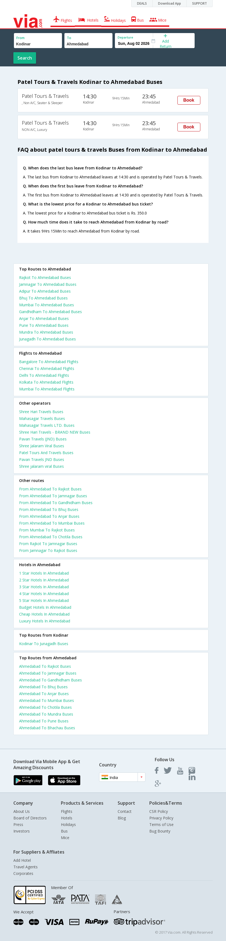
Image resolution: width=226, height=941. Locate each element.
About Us (21, 811)
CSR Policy (158, 811)
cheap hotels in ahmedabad (44, 614)
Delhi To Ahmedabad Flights (44, 375)
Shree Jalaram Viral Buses (41, 445)
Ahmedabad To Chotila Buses (45, 707)
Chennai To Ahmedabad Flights (46, 368)
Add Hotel (22, 860)
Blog (122, 818)
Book (188, 100)
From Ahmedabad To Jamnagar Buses (53, 495)
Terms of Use (161, 824)
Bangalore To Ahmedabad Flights (48, 361)
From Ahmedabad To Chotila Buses (50, 536)
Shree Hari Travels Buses (41, 411)
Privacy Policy (161, 818)
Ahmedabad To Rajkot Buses (45, 666)
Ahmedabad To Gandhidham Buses (50, 680)
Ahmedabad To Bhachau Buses (47, 727)
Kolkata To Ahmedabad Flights (46, 382)
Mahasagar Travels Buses (42, 418)
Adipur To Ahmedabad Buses (45, 291)
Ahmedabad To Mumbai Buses (46, 700)
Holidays (68, 824)
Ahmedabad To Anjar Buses (44, 693)
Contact (125, 811)
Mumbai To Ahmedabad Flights (47, 389)
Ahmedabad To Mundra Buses (46, 714)
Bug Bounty (159, 831)
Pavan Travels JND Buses (41, 459)
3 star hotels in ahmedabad (44, 586)
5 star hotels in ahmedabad (44, 600)
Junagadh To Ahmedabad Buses (47, 339)
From (20, 38)
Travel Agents (25, 866)
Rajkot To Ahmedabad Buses (45, 277)
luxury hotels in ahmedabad (44, 621)
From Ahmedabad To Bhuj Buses (48, 509)
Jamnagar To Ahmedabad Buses (47, 284)
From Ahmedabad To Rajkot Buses (50, 489)
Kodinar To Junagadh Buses (43, 643)
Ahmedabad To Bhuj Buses (43, 686)
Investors (21, 831)
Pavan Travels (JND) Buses (43, 439)
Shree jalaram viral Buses (41, 466)
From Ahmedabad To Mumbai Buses (52, 523)
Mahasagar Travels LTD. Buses (47, 425)
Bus (64, 831)
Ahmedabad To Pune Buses (44, 721)
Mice (65, 837)
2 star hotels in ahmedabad (44, 580)
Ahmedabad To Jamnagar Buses (47, 673)
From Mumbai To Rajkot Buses (47, 530)
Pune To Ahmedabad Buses (44, 325)
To (69, 38)
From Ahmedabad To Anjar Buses (49, 516)
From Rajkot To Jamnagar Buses (48, 543)
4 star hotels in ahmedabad (44, 593)
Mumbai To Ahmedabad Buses (46, 304)
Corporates (23, 873)
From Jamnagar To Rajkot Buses (48, 550)
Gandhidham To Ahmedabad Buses (50, 311)
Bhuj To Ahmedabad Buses (43, 298)
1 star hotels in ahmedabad (44, 573)
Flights (66, 811)
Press (18, 824)
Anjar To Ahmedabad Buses (44, 318)
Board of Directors (30, 818)
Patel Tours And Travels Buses (46, 452)
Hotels (66, 818)
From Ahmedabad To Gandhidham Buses (56, 502)
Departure (125, 37)
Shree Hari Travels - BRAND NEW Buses (54, 432)
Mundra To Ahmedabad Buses (46, 332)
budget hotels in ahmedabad (45, 607)
